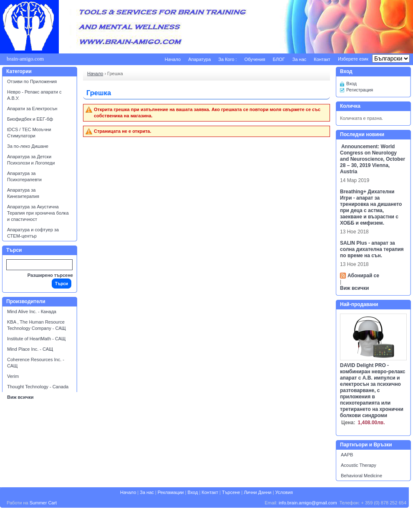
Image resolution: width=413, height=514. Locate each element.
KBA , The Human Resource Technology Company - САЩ (36, 325)
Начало (173, 59)
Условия (284, 492)
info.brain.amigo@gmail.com (308, 502)
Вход (351, 83)
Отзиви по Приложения (32, 81)
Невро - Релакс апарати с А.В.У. (34, 95)
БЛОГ (279, 59)
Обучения (254, 59)
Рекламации (171, 492)
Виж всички (20, 397)
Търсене (231, 492)
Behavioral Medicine (361, 475)
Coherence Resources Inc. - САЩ (35, 362)
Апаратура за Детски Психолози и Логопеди (31, 159)
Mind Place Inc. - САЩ (30, 349)
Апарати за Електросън (32, 108)
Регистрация (359, 89)
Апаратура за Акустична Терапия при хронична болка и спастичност (38, 213)
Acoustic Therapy (358, 465)
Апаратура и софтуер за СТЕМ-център (33, 232)
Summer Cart (43, 502)
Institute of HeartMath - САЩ (36, 338)
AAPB (347, 454)
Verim (13, 376)
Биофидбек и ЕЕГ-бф (30, 119)
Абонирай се (363, 276)
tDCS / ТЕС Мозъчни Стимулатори (29, 132)
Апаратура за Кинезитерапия (23, 193)
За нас (299, 59)
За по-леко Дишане (27, 146)
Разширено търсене (50, 275)
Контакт (322, 59)
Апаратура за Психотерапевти (24, 176)
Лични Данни (257, 492)
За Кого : (227, 59)
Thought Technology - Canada (37, 386)
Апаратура (199, 59)
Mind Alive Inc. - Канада (31, 311)
